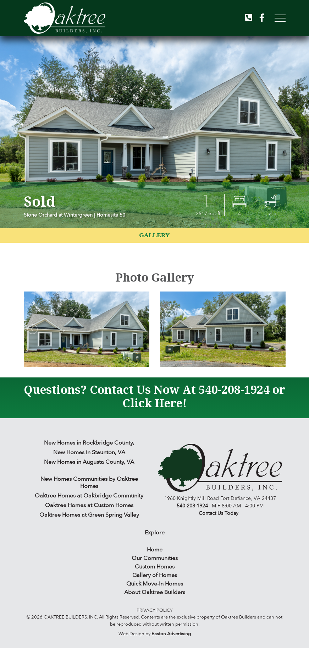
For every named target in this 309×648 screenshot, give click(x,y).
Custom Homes (155, 567)
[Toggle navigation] (278, 18)
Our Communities (155, 558)
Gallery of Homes (154, 575)
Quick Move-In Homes (154, 584)
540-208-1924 (234, 389)
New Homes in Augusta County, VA (89, 462)
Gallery (154, 235)
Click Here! (154, 402)
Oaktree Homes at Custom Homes (89, 505)
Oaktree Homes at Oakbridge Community (89, 496)
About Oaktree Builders (154, 592)
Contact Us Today (218, 513)
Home (154, 550)
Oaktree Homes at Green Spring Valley (89, 515)
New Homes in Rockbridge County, (89, 443)
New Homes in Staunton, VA (89, 452)
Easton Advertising (171, 634)
